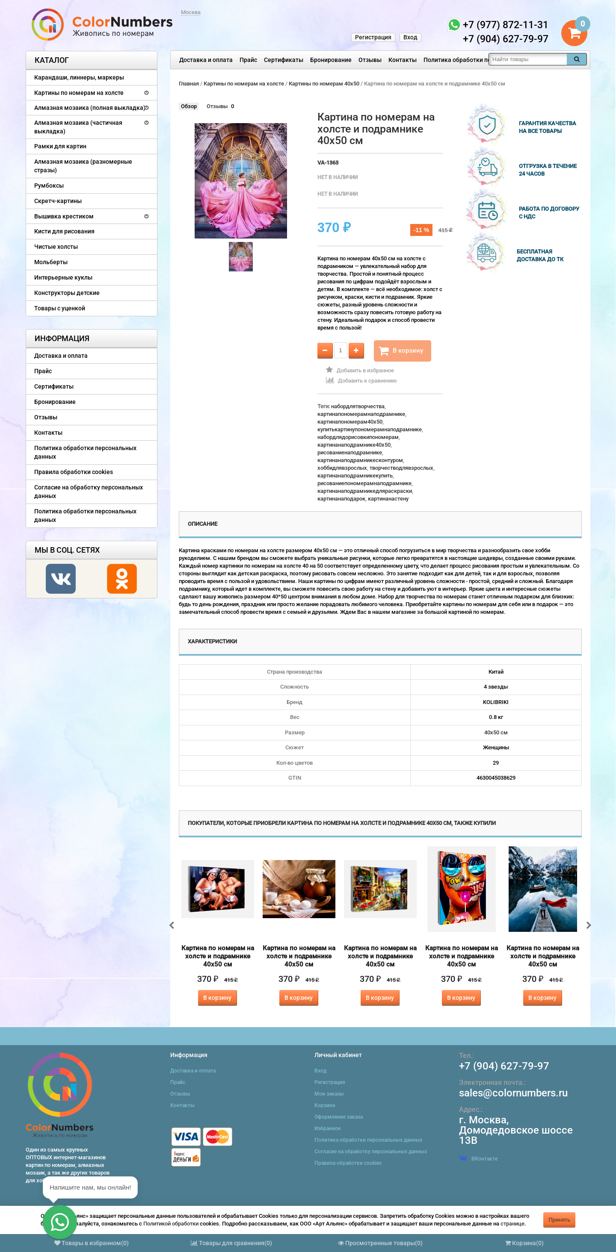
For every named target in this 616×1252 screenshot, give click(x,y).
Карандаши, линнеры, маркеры (79, 77)
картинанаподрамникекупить (355, 475)
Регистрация (373, 37)
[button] (60, 1222)
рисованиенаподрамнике (349, 452)
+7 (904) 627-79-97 (504, 1066)
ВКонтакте (478, 1159)
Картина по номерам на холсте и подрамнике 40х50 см (217, 956)
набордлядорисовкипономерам (358, 437)
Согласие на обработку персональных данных (88, 491)
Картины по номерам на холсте (79, 92)
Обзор (189, 106)
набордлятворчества (358, 406)
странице (512, 1223)
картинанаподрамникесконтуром (360, 460)
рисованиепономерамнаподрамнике (364, 483)
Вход (410, 37)
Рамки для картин (60, 146)
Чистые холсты (56, 246)
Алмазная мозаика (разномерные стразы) (83, 166)
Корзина (324, 1105)
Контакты (402, 59)
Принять (559, 1220)
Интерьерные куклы (63, 277)
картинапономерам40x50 (349, 421)
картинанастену (388, 498)
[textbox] (528, 59)
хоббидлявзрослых (342, 468)
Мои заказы (329, 1094)
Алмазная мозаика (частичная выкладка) (78, 127)
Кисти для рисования (64, 231)
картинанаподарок (341, 498)
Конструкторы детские (67, 292)
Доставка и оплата (206, 59)
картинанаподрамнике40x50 (354, 445)
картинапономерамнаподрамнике (361, 414)
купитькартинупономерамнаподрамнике (369, 429)
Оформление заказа (338, 1117)
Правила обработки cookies (73, 471)
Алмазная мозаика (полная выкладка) (89, 107)
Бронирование (331, 59)
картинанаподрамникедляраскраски (364, 491)
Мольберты (51, 262)
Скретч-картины (58, 200)
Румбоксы (49, 185)
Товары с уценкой (59, 308)
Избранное (327, 1128)
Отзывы (370, 59)
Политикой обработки (170, 1223)
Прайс (248, 59)
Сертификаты (283, 59)
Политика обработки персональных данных (486, 59)
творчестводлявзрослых (401, 468)
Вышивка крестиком (64, 216)
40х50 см (496, 732)
